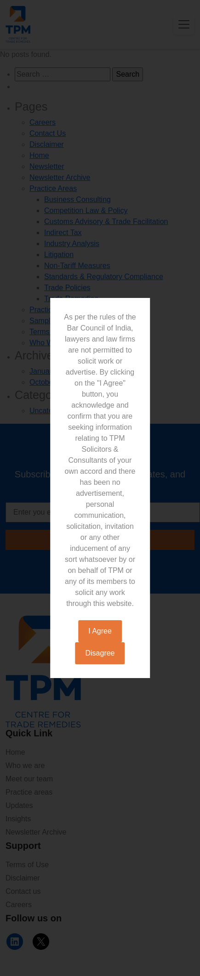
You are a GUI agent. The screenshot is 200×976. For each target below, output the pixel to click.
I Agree (100, 631)
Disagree (99, 653)
